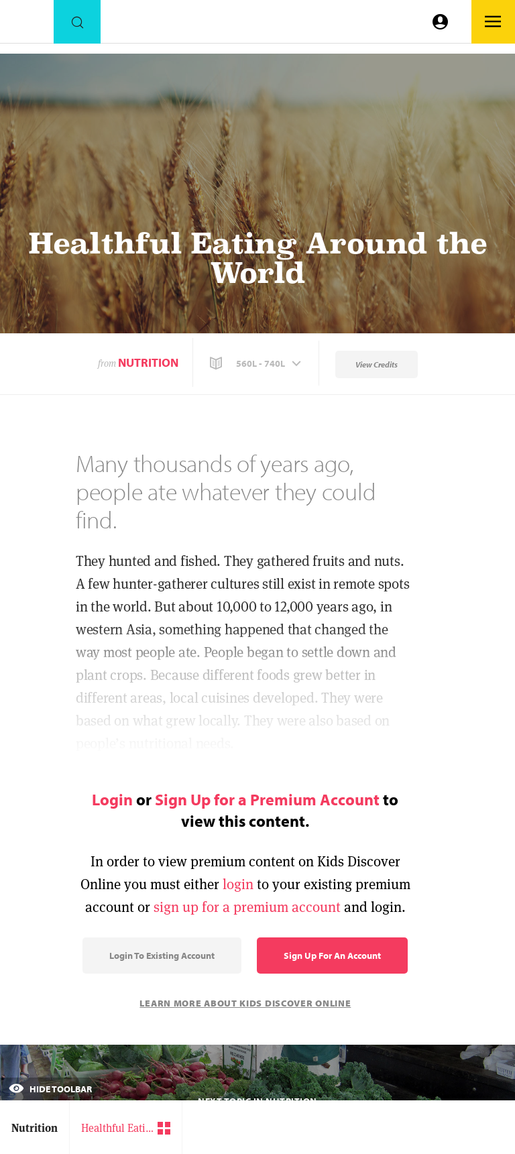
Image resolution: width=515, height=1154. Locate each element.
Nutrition (148, 362)
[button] (256, 363)
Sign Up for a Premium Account (267, 799)
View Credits (376, 364)
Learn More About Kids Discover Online (245, 1003)
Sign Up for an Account (332, 955)
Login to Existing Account (162, 955)
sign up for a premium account (247, 907)
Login (112, 799)
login (238, 884)
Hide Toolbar (50, 1089)
